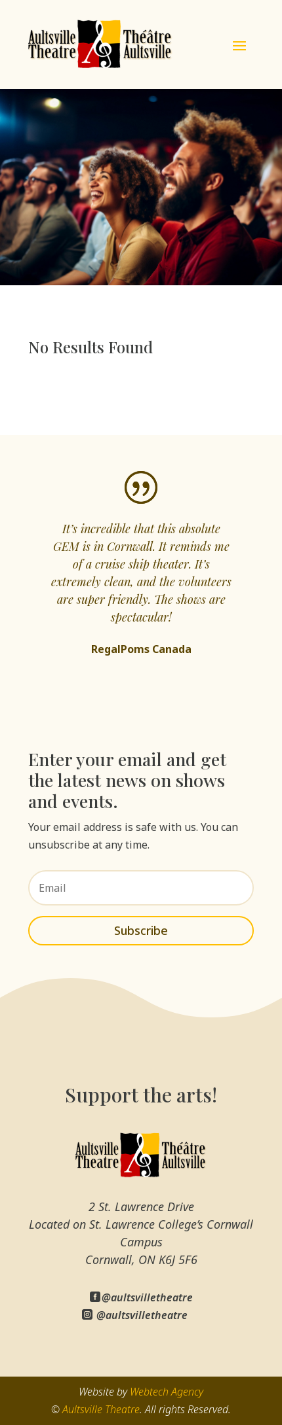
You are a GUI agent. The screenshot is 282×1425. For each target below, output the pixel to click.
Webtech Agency (166, 1391)
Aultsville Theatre (101, 1409)
